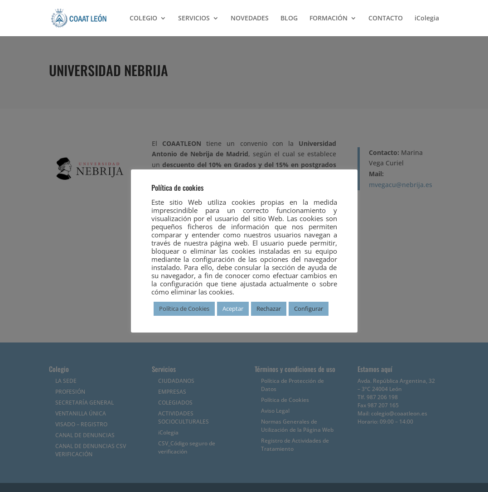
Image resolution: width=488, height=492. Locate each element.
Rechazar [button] (268, 308)
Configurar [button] (308, 308)
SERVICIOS (194, 18)
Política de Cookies (184, 308)
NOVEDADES (250, 18)
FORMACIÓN (328, 18)
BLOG (289, 18)
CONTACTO (385, 18)
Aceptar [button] (232, 308)
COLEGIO (143, 18)
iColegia (427, 18)
